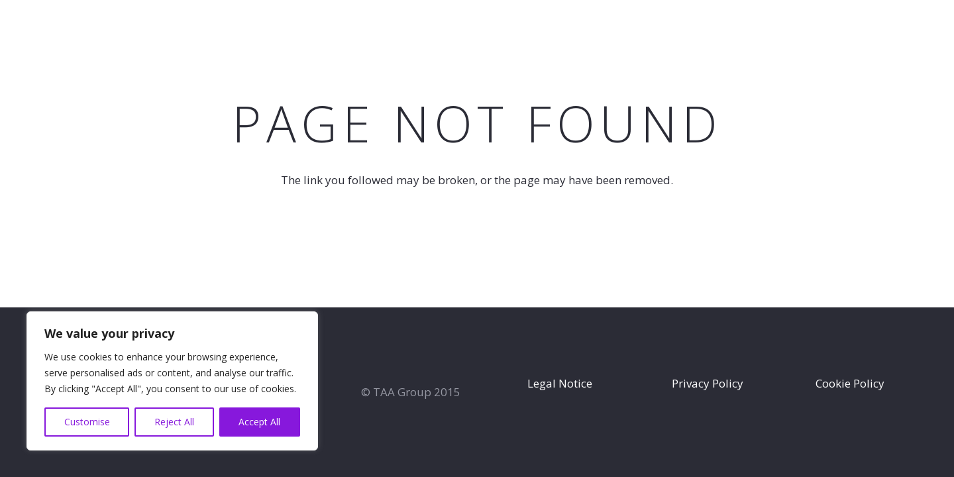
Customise (87, 421)
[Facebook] (912, 27)
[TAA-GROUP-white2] (65, 28)
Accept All (259, 421)
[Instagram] (934, 27)
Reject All (174, 421)
